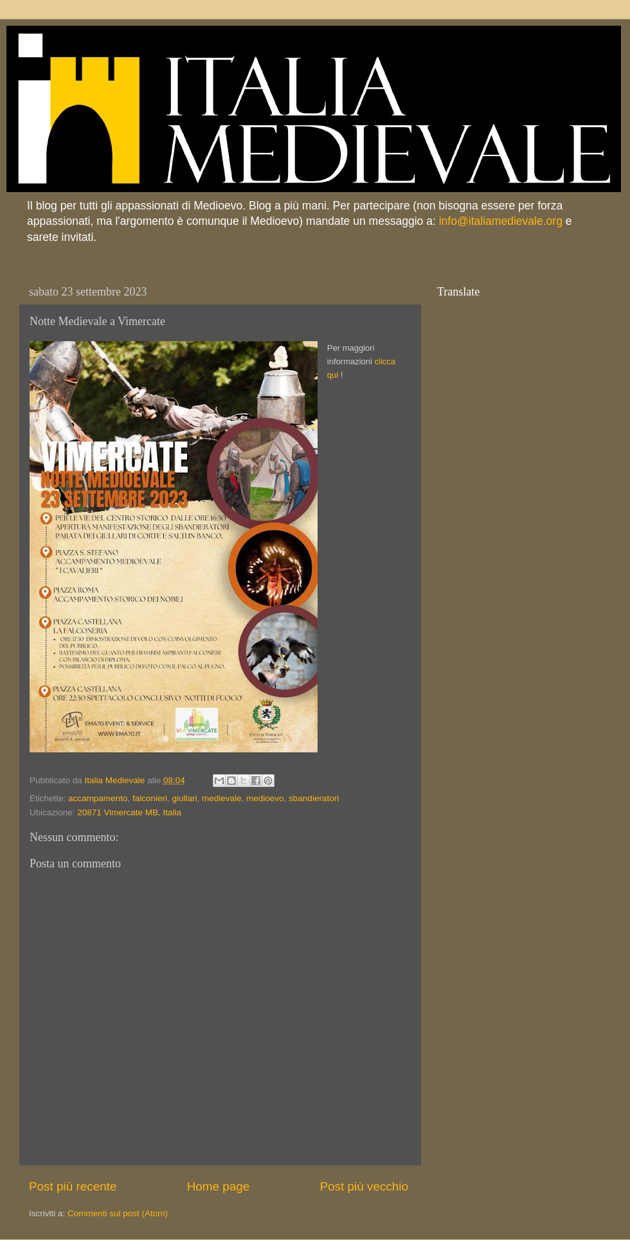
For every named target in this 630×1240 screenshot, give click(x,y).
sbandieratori (314, 798)
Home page (218, 1186)
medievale (222, 798)
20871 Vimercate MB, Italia (129, 812)
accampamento (97, 798)
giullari (184, 798)
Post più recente (73, 1186)
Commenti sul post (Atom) (118, 1213)
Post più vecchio (364, 1186)
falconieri (149, 798)
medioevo (265, 798)
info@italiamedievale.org (500, 221)
